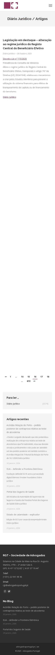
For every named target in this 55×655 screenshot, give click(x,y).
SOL (5, 123)
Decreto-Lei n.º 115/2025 (15, 58)
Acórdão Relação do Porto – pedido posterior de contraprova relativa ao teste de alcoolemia (26, 429)
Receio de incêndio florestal (21, 103)
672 (28, 381)
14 (22, 376)
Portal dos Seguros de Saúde (20, 491)
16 (35, 376)
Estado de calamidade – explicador (23, 514)
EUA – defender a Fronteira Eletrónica (24, 469)
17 (41, 376)
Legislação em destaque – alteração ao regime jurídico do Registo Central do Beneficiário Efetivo (27, 44)
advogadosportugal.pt (25, 647)
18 (48, 376)
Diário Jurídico (9, 53)
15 (28, 376)
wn (38, 647)
